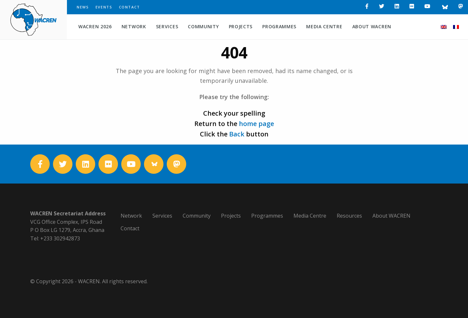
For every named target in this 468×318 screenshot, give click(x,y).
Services (167, 26)
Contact (129, 7)
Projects (241, 26)
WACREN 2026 (95, 26)
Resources (349, 215)
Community (203, 26)
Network (134, 26)
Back (236, 134)
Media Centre (324, 26)
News (83, 7)
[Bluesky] (444, 7)
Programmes (279, 26)
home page (256, 123)
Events (104, 7)
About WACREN (371, 26)
